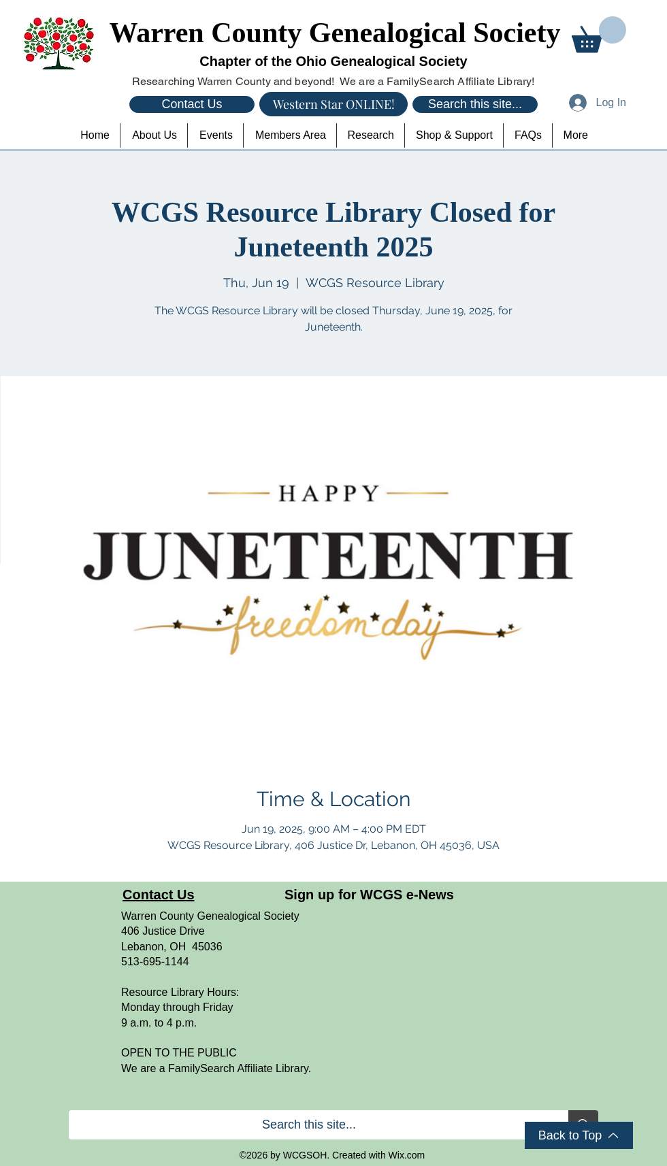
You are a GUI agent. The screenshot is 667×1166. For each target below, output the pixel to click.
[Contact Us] (192, 104)
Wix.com (407, 1155)
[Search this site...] (475, 104)
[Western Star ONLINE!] (333, 104)
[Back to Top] (579, 1135)
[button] (599, 34)
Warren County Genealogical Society (335, 32)
